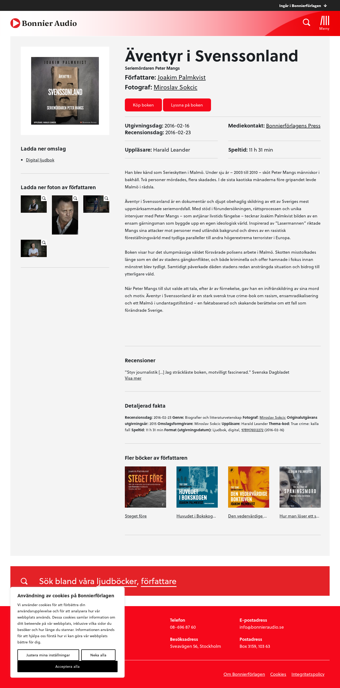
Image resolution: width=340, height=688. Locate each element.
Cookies (278, 674)
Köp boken (143, 105)
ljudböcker (117, 580)
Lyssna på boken (187, 105)
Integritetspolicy (307, 674)
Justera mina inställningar (48, 655)
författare (158, 580)
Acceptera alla (67, 666)
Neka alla (98, 655)
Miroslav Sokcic (175, 87)
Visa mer (133, 378)
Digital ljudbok (40, 160)
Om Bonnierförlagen (244, 674)
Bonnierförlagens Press (293, 125)
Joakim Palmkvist (182, 77)
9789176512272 (252, 429)
